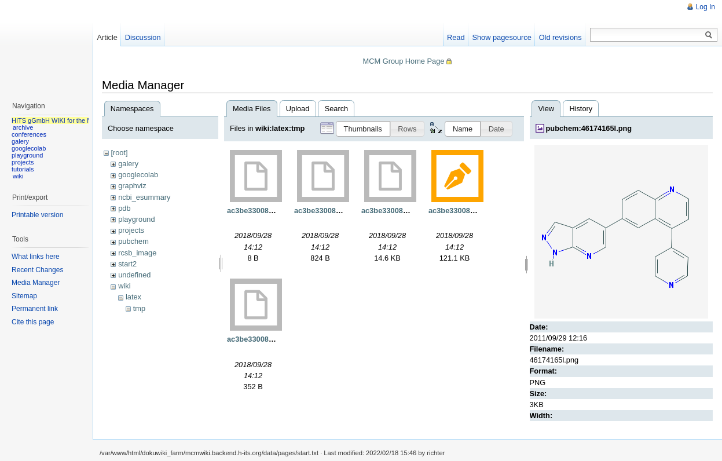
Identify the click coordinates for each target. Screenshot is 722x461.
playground (136, 219)
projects (131, 230)
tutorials (23, 169)
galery (128, 163)
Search (337, 108)
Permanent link (35, 309)
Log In (705, 7)
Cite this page (33, 322)
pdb (124, 208)
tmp (139, 308)
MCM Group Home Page (404, 61)
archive (23, 127)
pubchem (133, 241)
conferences (29, 134)
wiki (124, 285)
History (580, 108)
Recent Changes (37, 270)
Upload (298, 108)
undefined (134, 274)
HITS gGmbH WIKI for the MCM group (66, 120)
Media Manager (36, 283)
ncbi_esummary (144, 197)
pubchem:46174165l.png (589, 128)
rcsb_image (137, 252)
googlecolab (138, 174)
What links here (36, 257)
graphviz (132, 185)
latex (133, 296)
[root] (119, 152)
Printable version (37, 215)
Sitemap (24, 296)
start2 (127, 263)
